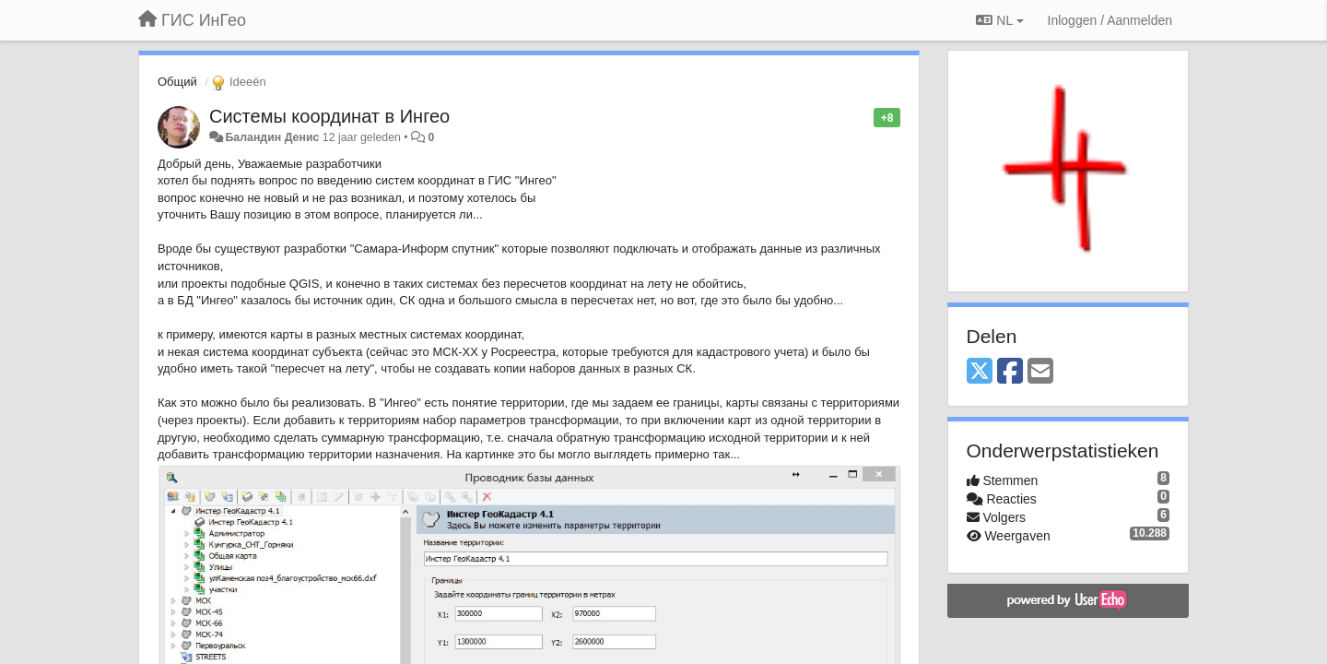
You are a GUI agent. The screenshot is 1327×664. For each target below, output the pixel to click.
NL (999, 20)
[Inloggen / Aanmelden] (1110, 20)
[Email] (1040, 372)
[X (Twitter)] (979, 372)
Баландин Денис (272, 137)
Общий (177, 82)
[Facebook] (1010, 372)
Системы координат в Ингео (329, 116)
